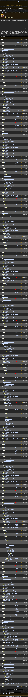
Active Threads (19, 5)
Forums (9, 1)
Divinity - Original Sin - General (13, 2)
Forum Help (18, 694)
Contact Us (13, 694)
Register (20, 1)
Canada (26, 15)
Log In (26, 1)
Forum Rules (3, 693)
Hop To (6, 689)
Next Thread (21, 8)
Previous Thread (7, 8)
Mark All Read (9, 693)
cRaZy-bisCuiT (13, 12)
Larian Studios (3, 1)
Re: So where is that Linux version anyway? (8, 43)
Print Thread (2, 10)
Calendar (12, 5)
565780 (26, 12)
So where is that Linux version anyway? (6, 40)
